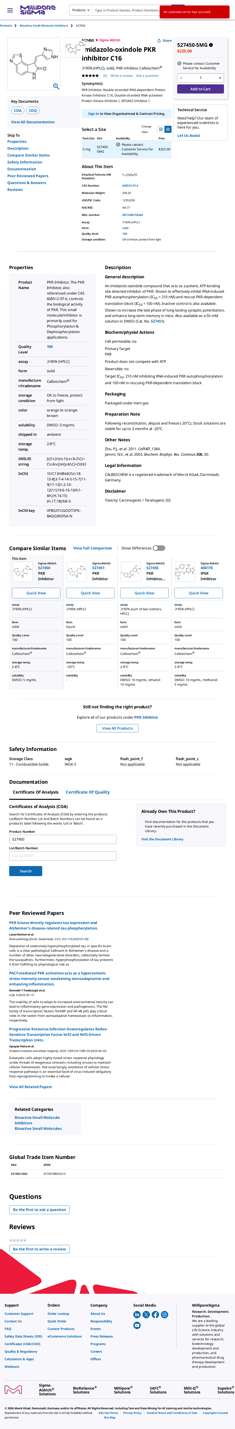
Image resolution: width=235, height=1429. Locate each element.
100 (124, 234)
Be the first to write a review (41, 1250)
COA (18, 110)
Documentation (21, 168)
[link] (24, 1313)
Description (17, 148)
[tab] (10, 25)
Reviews (15, 189)
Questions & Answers (26, 182)
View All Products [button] (117, 728)
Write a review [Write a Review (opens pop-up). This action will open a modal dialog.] (122, 75)
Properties (17, 141)
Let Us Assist (188, 135)
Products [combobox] (79, 10)
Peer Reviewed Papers (27, 175)
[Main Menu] (10, 10)
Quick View (36, 593)
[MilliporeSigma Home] (38, 10)
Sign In (93, 113)
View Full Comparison (92, 548)
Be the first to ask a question (39, 1209)
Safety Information (24, 162)
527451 (156, 321)
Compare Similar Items (28, 155)
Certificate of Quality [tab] (88, 792)
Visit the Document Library (162, 839)
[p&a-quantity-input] (200, 78)
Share (164, 40)
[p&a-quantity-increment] (220, 78)
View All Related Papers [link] (30, 1086)
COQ (33, 110)
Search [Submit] (25, 871)
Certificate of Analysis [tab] (36, 792)
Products (6, 26)
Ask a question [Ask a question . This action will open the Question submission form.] (147, 75)
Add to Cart (200, 88)
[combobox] (127, 10)
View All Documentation (32, 122)
